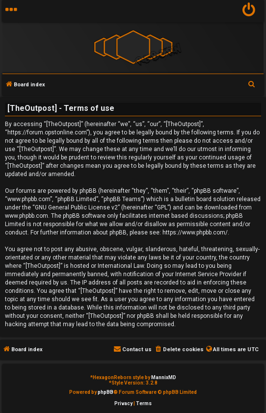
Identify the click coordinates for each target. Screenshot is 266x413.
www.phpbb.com (26, 215)
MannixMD (163, 377)
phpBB (105, 392)
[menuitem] (249, 11)
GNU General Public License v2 (76, 207)
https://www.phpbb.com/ (195, 232)
